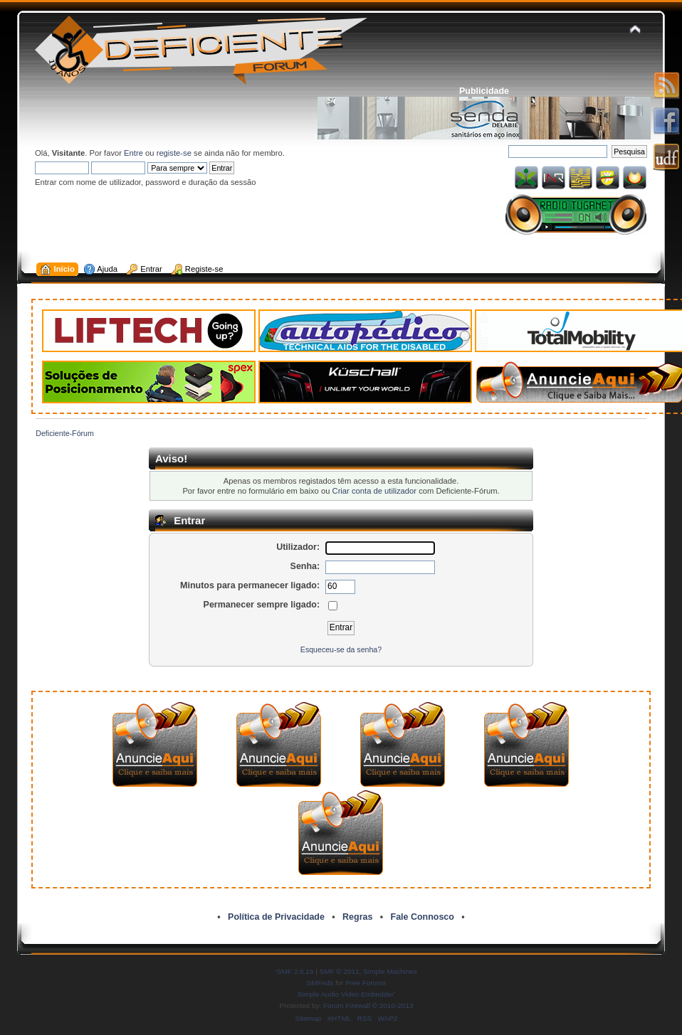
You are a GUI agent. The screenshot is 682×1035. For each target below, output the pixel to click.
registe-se (174, 153)
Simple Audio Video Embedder (346, 994)
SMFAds (320, 983)
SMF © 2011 (340, 971)
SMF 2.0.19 (295, 971)
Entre (133, 153)
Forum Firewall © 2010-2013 (368, 1005)
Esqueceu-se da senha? (341, 649)
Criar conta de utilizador (374, 491)
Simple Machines (390, 971)
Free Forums (365, 983)
